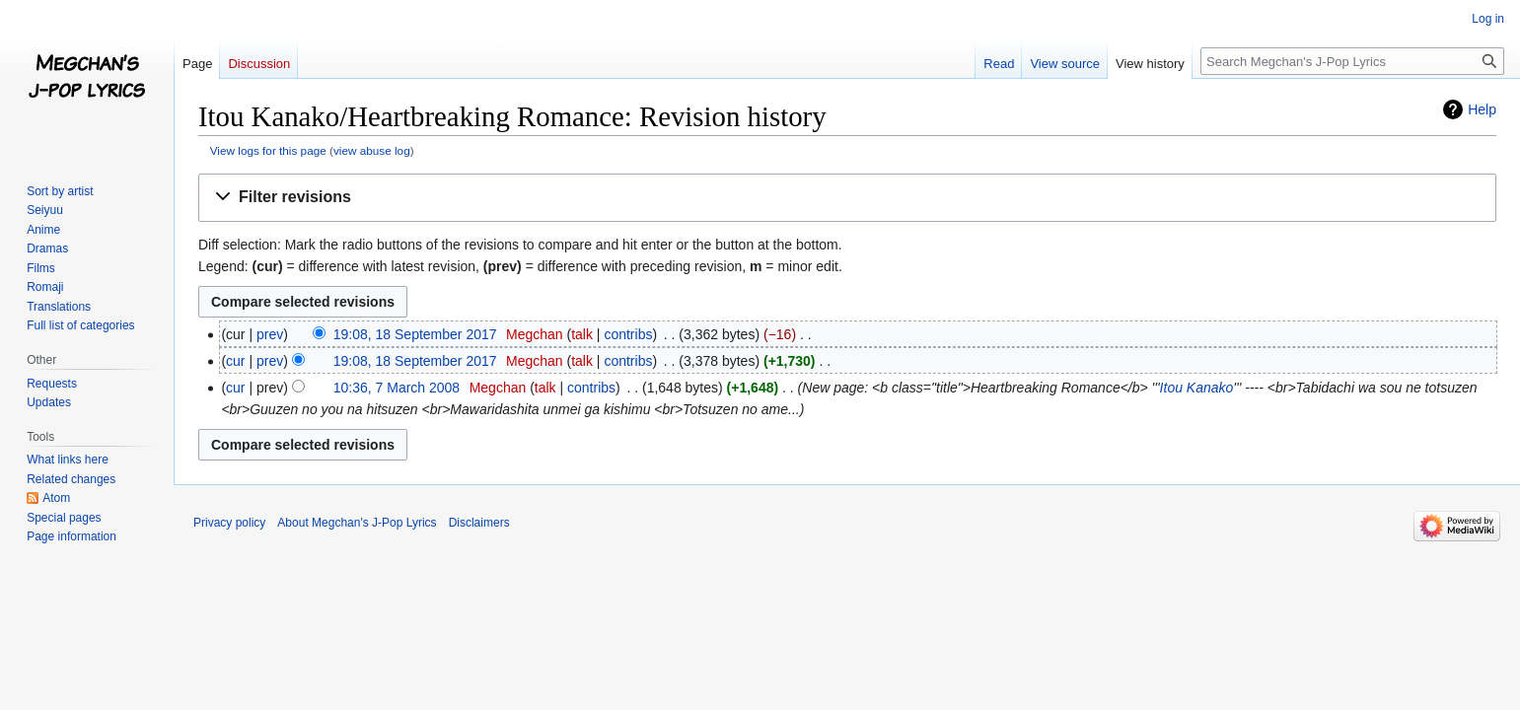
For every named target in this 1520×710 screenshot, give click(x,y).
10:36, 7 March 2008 (396, 387)
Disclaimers (479, 523)
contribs (628, 334)
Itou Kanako (1197, 387)
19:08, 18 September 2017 (415, 334)
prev (269, 334)
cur (235, 361)
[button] (847, 197)
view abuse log (371, 150)
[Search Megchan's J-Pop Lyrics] (1352, 61)
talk (582, 334)
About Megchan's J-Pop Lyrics (356, 523)
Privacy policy (229, 523)
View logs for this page (268, 150)
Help (1482, 109)
